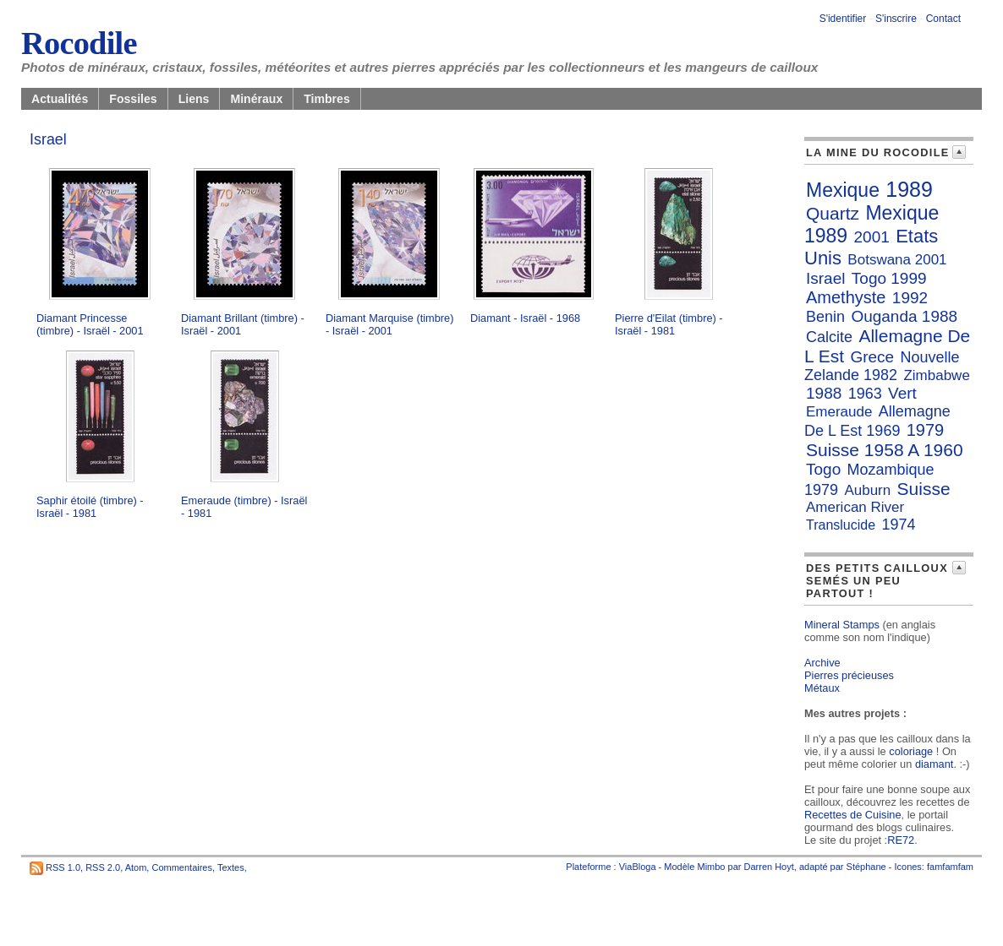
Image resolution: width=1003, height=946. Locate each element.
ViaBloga (637, 867)
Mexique (843, 190)
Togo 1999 (889, 278)
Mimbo (711, 867)
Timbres (327, 99)
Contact (943, 18)
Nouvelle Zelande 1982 (882, 366)
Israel (825, 278)
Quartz (832, 213)
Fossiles (132, 99)
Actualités (59, 99)
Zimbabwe (936, 375)
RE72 (900, 840)
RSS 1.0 (63, 867)
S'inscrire (896, 18)
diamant (934, 764)
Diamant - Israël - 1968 (525, 318)
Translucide (840, 525)
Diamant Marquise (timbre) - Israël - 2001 (389, 324)
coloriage (911, 751)
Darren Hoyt (769, 867)
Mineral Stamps (842, 624)
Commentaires (181, 867)
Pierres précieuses (849, 675)
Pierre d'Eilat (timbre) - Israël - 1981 (669, 324)
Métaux (822, 688)
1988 (823, 393)
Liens (194, 99)
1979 (926, 430)
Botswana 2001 (896, 260)
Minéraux (256, 99)
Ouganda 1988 (904, 316)
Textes (230, 867)
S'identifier (843, 18)
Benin (825, 316)
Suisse (924, 488)
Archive (822, 662)
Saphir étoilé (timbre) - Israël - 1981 (90, 506)
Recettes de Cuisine (853, 814)
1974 (898, 524)
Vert (902, 393)
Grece (872, 357)
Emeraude (839, 412)
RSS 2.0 (102, 867)
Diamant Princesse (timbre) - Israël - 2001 (90, 324)
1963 (865, 393)
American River (855, 507)
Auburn (867, 490)
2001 (872, 237)
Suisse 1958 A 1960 (884, 449)
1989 (909, 189)
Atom (136, 867)
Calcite (829, 337)
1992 (910, 298)
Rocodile (79, 43)
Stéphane (866, 867)
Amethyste (845, 297)
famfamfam (950, 867)
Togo (823, 469)
